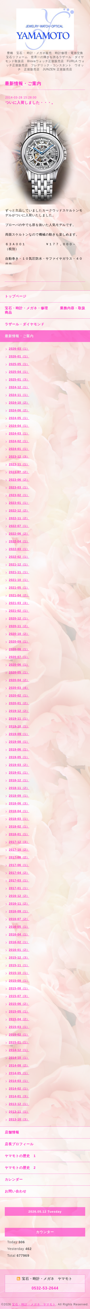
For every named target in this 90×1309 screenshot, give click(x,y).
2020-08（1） (19, 649)
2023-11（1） (19, 464)
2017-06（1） (19, 865)
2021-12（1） (19, 564)
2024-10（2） (19, 402)
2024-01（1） (19, 449)
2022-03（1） (19, 549)
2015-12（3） (19, 957)
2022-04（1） (19, 541)
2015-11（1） (19, 965)
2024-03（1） (19, 433)
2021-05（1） (19, 587)
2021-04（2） (19, 595)
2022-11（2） (19, 518)
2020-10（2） (19, 634)
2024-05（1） (19, 418)
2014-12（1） (19, 1050)
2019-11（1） (19, 718)
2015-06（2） (19, 1004)
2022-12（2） (19, 510)
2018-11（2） (19, 788)
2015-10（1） (19, 973)
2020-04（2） (19, 680)
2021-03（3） (19, 603)
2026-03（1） (19, 348)
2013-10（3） (19, 1119)
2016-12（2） (19, 896)
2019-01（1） (19, 772)
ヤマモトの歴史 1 (20, 1156)
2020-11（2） (19, 626)
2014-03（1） (19, 1081)
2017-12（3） (19, 842)
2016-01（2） (19, 950)
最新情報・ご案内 (19, 336)
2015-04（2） (19, 1019)
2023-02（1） (19, 495)
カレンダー (14, 1179)
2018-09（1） (19, 795)
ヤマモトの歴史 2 (20, 1168)
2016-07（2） (19, 919)
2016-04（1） (19, 934)
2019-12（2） (19, 711)
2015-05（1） (19, 1011)
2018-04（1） (19, 811)
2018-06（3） (19, 803)
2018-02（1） (19, 826)
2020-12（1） (19, 618)
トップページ (15, 296)
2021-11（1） (19, 572)
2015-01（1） (19, 1042)
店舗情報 (12, 1132)
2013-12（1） (19, 1104)
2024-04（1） (19, 426)
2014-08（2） (19, 1065)
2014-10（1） (19, 1057)
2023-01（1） (19, 503)
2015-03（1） (19, 1027)
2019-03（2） (19, 765)
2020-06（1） (19, 664)
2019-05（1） (19, 757)
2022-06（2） (19, 533)
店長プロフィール (19, 1144)
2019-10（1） (19, 726)
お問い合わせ (15, 1191)
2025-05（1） (19, 364)
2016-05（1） (19, 926)
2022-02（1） (19, 557)
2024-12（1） (19, 387)
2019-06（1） (19, 749)
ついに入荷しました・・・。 (30, 102)
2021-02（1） (19, 610)
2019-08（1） (19, 741)
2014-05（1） (19, 1073)
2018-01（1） (19, 834)
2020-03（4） (19, 688)
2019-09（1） (19, 734)
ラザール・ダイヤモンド (24, 324)
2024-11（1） (19, 395)
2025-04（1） (19, 372)
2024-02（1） (19, 441)
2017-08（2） (19, 857)
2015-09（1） (19, 980)
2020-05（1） (19, 672)
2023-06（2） (19, 479)
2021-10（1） (19, 580)
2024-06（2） (19, 410)
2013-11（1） (19, 1111)
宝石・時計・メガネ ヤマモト (34, 1304)
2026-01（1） (19, 356)
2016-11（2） (19, 903)
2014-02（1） (19, 1088)
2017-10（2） (19, 849)
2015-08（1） (19, 988)
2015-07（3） (19, 996)
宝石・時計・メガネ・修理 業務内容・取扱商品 (45, 310)
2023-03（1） (19, 487)
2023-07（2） (19, 472)
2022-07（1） (19, 526)
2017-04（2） (19, 873)
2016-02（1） (19, 942)
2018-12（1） (19, 780)
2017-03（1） (19, 880)
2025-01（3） (19, 379)
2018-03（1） (19, 819)
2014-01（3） (19, 1096)
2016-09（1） (19, 911)
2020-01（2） (19, 703)
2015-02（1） (19, 1034)
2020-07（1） (19, 657)
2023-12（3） (19, 456)
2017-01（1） (19, 888)
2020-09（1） (19, 641)
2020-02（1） (19, 695)
